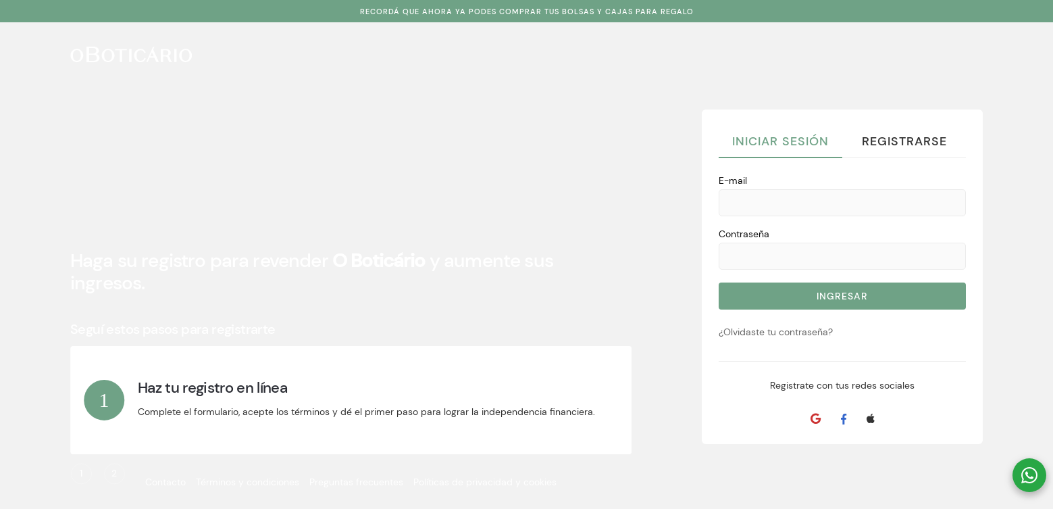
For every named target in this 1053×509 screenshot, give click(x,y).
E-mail (733, 180)
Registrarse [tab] (904, 141)
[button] (1029, 475)
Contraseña (744, 234)
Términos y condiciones (247, 482)
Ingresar (842, 296)
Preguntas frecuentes (356, 482)
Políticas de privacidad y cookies (485, 482)
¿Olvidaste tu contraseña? (776, 332)
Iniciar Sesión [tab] (780, 141)
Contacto (165, 482)
